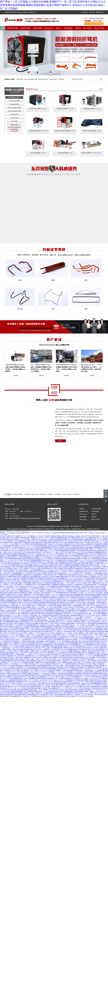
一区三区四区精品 (13, 544)
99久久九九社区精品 (85, 581)
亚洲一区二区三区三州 (77, 681)
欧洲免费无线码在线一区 (92, 584)
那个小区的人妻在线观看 (91, 597)
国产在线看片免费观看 (92, 639)
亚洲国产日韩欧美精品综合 (21, 537)
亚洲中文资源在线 (49, 565)
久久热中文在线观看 (66, 672)
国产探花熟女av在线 (49, 675)
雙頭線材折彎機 (43, 79)
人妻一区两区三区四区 (32, 550)
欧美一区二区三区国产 (70, 599)
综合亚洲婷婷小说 (16, 673)
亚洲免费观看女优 (38, 600)
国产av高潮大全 (89, 575)
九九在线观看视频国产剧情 (43, 665)
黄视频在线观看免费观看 (72, 565)
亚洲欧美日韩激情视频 (67, 536)
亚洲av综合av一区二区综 (60, 571)
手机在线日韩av (91, 602)
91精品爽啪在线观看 (60, 592)
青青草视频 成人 (7, 649)
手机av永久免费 (52, 655)
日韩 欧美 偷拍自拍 (33, 652)
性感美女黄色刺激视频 (35, 544)
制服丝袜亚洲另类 (63, 560)
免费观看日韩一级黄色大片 (28, 579)
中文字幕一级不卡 (14, 636)
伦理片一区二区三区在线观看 (35, 596)
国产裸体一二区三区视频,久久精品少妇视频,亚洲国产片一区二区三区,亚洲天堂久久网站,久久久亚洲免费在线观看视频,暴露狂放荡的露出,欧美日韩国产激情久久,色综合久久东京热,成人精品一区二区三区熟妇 (53, 5)
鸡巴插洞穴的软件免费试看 (87, 565)
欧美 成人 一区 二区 (75, 625)
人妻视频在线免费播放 (15, 575)
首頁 (2, 28)
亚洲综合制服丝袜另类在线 (26, 631)
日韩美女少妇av (31, 541)
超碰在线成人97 (66, 636)
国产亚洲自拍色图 (83, 649)
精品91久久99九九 (26, 545)
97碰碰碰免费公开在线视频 (81, 568)
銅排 (86, 280)
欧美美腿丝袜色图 (79, 588)
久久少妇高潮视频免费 (34, 570)
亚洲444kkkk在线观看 (8, 570)
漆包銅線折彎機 (25, 28)
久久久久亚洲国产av (98, 549)
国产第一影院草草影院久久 (93, 536)
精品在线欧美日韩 (66, 618)
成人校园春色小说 (46, 689)
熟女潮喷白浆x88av (44, 623)
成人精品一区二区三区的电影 (38, 563)
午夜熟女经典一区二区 (8, 618)
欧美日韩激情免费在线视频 (13, 558)
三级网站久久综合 (36, 539)
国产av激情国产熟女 (8, 588)
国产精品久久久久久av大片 (51, 594)
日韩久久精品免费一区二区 (18, 536)
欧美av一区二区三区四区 (23, 539)
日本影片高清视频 (21, 576)
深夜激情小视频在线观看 (67, 623)
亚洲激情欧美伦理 (29, 647)
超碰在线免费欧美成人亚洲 (61, 602)
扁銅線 (53, 280)
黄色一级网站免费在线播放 (18, 694)
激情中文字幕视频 (87, 652)
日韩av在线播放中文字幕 (10, 541)
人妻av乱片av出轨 (47, 599)
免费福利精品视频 (66, 612)
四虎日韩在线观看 (19, 592)
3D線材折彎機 (37, 28)
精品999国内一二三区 (63, 583)
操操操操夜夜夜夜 (49, 610)
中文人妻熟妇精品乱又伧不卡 (93, 537)
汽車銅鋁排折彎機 (12, 28)
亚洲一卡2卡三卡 (4, 609)
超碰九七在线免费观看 (26, 565)
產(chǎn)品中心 (49, 28)
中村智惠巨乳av (96, 622)
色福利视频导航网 (31, 625)
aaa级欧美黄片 (24, 609)
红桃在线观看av (40, 641)
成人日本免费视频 (29, 691)
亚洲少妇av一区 (26, 589)
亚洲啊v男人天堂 (15, 612)
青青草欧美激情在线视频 (74, 558)
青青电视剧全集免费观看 (61, 539)
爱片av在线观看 (85, 579)
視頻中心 (59, 28)
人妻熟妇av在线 (7, 638)
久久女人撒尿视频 (33, 588)
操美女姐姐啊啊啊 (30, 678)
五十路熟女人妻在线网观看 (27, 644)
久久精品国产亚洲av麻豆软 (47, 651)
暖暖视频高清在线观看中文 (49, 597)
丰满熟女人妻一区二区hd (17, 604)
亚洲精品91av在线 (38, 565)
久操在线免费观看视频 (71, 643)
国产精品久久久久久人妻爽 (74, 604)
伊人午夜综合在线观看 (94, 557)
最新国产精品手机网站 (75, 652)
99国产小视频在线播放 (94, 583)
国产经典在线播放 (13, 583)
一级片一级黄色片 (34, 670)
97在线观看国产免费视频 (101, 544)
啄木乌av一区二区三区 (86, 655)
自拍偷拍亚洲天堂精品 (95, 680)
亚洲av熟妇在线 (52, 545)
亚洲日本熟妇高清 (5, 547)
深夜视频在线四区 (11, 681)
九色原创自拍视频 (76, 545)
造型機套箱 (51, 494)
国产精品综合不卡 (18, 617)
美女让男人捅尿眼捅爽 (21, 620)
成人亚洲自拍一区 (31, 554)
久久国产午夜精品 (89, 607)
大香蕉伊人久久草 (79, 573)
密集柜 (64, 494)
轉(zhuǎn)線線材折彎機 (14, 111)
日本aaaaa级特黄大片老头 (84, 609)
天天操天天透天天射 (80, 623)
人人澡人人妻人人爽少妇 (89, 589)
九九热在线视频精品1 (59, 554)
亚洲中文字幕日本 (81, 602)
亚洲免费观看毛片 (69, 693)
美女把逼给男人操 (85, 620)
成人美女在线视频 (25, 607)
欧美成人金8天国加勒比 (97, 579)
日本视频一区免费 (29, 659)
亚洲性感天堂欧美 (8, 542)
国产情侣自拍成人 (78, 542)
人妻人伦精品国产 (83, 634)
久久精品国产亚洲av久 (70, 685)
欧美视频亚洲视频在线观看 (60, 576)
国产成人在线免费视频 (32, 602)
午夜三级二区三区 (8, 628)
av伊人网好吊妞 (56, 677)
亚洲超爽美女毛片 (84, 591)
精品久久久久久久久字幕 (63, 622)
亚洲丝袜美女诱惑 (99, 562)
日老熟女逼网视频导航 (27, 558)
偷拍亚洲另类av (45, 694)
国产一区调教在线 (59, 575)
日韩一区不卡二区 (5, 604)
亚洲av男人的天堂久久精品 (76, 544)
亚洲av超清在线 (81, 685)
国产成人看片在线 (80, 659)
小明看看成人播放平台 (69, 647)
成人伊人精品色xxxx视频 (19, 581)
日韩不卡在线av (30, 634)
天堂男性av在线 (4, 591)
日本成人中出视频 (5, 536)
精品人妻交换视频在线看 (34, 576)
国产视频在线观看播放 (64, 586)
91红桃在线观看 (52, 604)
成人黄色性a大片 (70, 570)
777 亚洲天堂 (5, 571)
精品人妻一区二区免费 (44, 660)
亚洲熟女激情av (60, 667)
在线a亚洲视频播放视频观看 (87, 638)
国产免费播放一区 (37, 557)
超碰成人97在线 (28, 568)
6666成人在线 (61, 643)
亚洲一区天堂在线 (60, 570)
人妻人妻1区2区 (40, 536)
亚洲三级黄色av (15, 545)
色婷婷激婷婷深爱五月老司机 (17, 597)
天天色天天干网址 (97, 555)
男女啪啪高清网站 (14, 565)
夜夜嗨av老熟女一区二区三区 (71, 617)
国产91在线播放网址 (41, 541)
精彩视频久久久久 (44, 588)
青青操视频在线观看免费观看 (86, 599)
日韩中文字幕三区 (38, 610)
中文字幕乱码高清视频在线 (77, 646)
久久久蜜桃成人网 (8, 596)
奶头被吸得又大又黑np (55, 630)
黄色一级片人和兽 (48, 555)
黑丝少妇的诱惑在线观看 (7, 620)
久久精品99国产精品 (48, 575)
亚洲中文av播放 (77, 589)
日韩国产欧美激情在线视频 (44, 571)
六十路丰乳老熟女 (93, 570)
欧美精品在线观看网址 (44, 638)
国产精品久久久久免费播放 (23, 552)
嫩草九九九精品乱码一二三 (87, 617)
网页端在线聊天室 (55, 612)
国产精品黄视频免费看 (44, 547)
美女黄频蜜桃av (50, 678)
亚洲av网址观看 (48, 549)
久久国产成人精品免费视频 (74, 571)
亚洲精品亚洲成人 (42, 604)
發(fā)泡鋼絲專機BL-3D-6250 (38, 153)
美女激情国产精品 (29, 605)
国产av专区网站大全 (20, 618)
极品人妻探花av (71, 550)
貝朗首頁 (82, 508)
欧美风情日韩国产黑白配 (41, 630)
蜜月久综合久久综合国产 (48, 633)
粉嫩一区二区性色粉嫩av (88, 625)
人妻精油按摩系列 (37, 575)
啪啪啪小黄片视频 (30, 665)
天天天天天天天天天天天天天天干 (37, 672)
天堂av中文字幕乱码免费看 (16, 646)
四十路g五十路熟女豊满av (23, 599)
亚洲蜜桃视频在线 (81, 554)
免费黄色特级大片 (48, 568)
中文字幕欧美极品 (70, 610)
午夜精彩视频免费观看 (101, 607)
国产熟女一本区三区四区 (16, 571)
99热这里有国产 (75, 586)
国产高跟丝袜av (58, 609)
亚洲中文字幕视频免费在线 (25, 600)
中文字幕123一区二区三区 (85, 592)
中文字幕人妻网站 (101, 657)
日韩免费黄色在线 (58, 626)
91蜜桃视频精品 (77, 605)
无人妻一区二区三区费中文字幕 (77, 686)
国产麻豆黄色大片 (59, 628)
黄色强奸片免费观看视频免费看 (32, 560)
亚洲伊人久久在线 (17, 594)
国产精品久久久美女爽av (92, 647)
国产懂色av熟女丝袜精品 (77, 547)
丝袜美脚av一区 (38, 628)
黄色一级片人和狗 (21, 633)
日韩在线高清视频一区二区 (26, 622)
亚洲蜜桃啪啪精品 (96, 596)
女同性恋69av (70, 584)
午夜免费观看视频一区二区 (19, 573)
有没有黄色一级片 (90, 668)
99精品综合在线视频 (18, 660)
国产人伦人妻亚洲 (24, 544)
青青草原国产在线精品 (100, 644)
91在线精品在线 (17, 677)
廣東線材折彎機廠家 (17, 494)
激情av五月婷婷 (45, 612)
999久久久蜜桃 (70, 597)
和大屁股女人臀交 (39, 592)
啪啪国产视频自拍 (101, 602)
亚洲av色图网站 (57, 607)
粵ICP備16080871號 (76, 526)
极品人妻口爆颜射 (8, 652)
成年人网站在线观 (75, 622)
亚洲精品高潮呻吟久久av (37, 686)
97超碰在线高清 (26, 575)
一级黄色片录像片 (34, 651)
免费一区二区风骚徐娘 (65, 589)
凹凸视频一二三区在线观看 (21, 639)
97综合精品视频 (80, 550)
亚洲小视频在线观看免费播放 (17, 554)
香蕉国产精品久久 (68, 605)
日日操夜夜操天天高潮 (18, 643)
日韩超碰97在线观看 (5, 594)
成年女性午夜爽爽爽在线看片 (59, 537)
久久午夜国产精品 (99, 563)
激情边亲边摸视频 (70, 667)
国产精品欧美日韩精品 (50, 600)
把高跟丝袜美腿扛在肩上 (24, 555)
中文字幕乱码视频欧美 (51, 586)
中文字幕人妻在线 (74, 576)
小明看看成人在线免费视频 (85, 562)
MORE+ (101, 89)
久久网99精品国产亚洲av (30, 584)
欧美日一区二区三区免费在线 (42, 664)
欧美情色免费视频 (49, 662)
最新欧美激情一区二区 (62, 620)
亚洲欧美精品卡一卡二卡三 (65, 573)
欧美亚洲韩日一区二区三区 (68, 557)
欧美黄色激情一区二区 (55, 636)
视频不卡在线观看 (82, 557)
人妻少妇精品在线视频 (57, 685)
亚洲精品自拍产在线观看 (79, 651)
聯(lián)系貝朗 (87, 28)
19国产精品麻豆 (79, 667)
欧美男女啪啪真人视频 (85, 549)
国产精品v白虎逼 (53, 573)
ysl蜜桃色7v (72, 602)
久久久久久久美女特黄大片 (30, 683)
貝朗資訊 (78, 28)
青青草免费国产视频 (94, 631)
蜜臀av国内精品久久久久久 (81, 693)
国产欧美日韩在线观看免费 (9, 693)
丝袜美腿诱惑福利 (48, 628)
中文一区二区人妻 (79, 626)
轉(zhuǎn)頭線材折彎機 (30, 79)
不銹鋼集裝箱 (76, 494)
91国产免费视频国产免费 (83, 610)
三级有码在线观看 (62, 673)
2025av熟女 (87, 542)
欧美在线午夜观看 (65, 681)
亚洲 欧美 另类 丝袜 (32, 573)
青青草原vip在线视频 (56, 617)
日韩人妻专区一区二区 (69, 613)
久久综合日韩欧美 (64, 625)
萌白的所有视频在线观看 (77, 594)
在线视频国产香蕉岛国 (72, 591)
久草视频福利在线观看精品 (58, 584)
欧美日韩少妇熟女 (8, 623)
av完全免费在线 (30, 536)
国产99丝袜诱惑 (98, 575)
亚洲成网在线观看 (38, 549)
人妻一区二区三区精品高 (93, 685)
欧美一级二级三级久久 (12, 549)
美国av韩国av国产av (37, 552)
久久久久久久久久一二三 (89, 618)
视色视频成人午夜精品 (92, 665)
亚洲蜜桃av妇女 (99, 605)
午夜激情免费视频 (12, 555)
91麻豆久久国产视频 (81, 570)
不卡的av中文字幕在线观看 (18, 550)
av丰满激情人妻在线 (79, 536)
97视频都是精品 (38, 662)
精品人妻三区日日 (70, 554)
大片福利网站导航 (51, 643)
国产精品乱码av (80, 575)
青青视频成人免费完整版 (74, 673)
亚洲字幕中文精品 (78, 541)
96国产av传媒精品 (59, 568)
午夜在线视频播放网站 (61, 562)
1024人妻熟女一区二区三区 (80, 694)
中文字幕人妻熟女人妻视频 (60, 544)
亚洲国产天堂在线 (11, 539)
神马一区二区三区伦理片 (88, 615)
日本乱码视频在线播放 (14, 696)
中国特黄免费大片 (91, 659)
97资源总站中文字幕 (47, 576)
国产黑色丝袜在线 (85, 688)
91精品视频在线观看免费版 (71, 549)
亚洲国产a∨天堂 (28, 628)
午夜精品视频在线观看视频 (92, 547)
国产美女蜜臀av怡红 (58, 599)
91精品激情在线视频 (63, 563)
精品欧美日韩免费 (67, 657)
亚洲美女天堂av (94, 586)
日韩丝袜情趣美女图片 (30, 571)
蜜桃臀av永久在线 (64, 644)
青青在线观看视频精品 (23, 689)
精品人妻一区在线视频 (88, 657)
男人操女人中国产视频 (13, 578)
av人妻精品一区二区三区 (34, 633)
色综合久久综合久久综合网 (22, 586)
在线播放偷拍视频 (69, 670)
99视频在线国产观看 (74, 566)
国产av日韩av (58, 662)
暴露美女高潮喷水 (62, 600)
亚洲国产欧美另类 (83, 643)
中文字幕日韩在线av (10, 599)
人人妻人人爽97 (29, 630)
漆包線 (20, 280)
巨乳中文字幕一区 (96, 542)
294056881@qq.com (15, 516)
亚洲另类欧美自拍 (41, 579)
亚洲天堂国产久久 (11, 625)
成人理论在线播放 (78, 607)
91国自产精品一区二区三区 (49, 560)
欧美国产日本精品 (95, 620)
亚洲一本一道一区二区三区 (16, 688)
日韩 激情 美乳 (99, 599)
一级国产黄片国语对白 (93, 651)
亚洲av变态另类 (4, 575)
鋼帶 (86, 309)
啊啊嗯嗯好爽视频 (100, 552)
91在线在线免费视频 (89, 578)
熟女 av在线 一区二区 (89, 605)
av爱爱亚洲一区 (47, 649)
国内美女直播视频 (83, 630)
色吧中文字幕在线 (17, 683)
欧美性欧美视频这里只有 (17, 665)
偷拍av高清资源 (88, 696)
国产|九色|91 (10, 537)
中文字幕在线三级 (72, 634)
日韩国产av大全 (35, 607)
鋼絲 (53, 309)
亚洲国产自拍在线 (48, 544)
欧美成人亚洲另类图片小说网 (79, 631)
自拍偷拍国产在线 (85, 566)
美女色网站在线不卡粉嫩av (40, 636)
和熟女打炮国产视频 (35, 685)
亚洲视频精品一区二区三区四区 (93, 689)
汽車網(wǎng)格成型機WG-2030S (92, 130)
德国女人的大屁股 (24, 685)
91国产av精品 (43, 652)
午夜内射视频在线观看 (63, 545)
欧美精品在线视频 (48, 609)
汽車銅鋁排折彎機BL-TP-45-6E (64, 108)
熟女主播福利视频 (39, 566)
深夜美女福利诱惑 (29, 664)
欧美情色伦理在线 (90, 672)
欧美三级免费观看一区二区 (43, 677)
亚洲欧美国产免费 (88, 541)
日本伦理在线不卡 (21, 634)
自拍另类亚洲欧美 (30, 643)
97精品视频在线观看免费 (49, 583)
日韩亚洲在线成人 (48, 557)
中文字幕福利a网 (72, 537)
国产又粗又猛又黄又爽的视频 (94, 554)
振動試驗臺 (43, 494)
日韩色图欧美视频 (70, 664)
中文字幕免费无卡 (20, 667)
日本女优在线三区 (88, 571)
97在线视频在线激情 (71, 649)
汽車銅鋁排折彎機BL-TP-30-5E (38, 108)
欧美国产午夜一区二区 (87, 545)
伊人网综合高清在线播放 (76, 539)
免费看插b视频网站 (98, 673)
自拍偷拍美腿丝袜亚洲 (25, 557)
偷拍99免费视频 (35, 612)
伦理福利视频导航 (92, 623)
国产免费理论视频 (52, 563)
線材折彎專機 (14, 114)
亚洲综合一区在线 (97, 581)
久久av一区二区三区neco (86, 560)
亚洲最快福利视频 (16, 563)
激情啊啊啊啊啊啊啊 (95, 683)
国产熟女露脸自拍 (80, 664)
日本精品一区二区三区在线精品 (78, 583)
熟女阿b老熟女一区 (90, 670)
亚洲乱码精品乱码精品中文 (10, 557)
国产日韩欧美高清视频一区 (33, 597)
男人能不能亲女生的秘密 (92, 588)
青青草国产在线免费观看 (54, 639)
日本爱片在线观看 (68, 542)
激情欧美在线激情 (64, 594)
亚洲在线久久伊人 (41, 618)
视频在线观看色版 (42, 620)
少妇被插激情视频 (13, 680)
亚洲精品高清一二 (102, 664)
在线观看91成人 (15, 579)
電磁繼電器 (58, 494)
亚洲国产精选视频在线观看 (52, 536)
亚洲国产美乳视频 (19, 628)
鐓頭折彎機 (14, 121)
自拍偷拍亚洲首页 (81, 613)
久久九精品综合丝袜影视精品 (39, 545)
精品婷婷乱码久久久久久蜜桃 (42, 558)
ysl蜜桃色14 (56, 681)
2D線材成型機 (14, 118)
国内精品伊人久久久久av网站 (12, 615)
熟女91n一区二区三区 (18, 638)
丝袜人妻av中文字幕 (31, 681)
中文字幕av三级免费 (77, 612)
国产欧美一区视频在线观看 (16, 654)
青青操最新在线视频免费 (73, 596)
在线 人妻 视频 (40, 625)
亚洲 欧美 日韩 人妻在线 (65, 541)
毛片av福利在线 (38, 568)
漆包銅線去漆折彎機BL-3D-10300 (38, 130)
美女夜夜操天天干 (49, 552)
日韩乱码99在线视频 (62, 566)
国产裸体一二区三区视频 (93, 613)
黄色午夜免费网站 (7, 677)
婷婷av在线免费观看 (7, 655)
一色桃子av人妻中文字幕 (9, 552)
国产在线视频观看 (61, 550)
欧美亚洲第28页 (31, 618)
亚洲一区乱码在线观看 (20, 570)
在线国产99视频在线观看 (26, 549)
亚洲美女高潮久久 (39, 622)
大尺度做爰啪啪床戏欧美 (100, 573)
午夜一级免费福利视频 (46, 693)
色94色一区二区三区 (44, 537)
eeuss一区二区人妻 (33, 547)
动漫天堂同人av (11, 657)
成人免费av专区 (86, 558)
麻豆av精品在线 (54, 644)
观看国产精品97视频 (50, 566)
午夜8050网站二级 (59, 565)
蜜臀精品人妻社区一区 (97, 576)
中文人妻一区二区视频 (24, 562)
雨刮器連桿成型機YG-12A (65, 153)
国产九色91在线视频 (21, 657)
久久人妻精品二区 (30, 654)
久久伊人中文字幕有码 (8, 613)
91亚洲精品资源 (85, 586)
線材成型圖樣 (68, 28)
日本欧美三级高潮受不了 (56, 588)
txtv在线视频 (44, 615)
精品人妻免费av (28, 592)
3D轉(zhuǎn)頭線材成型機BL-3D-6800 (64, 130)
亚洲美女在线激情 (53, 541)
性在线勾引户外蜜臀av (57, 665)
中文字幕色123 (25, 615)
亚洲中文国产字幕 (57, 542)
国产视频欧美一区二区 (54, 672)
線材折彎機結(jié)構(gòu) (14, 97)
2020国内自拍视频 (60, 578)
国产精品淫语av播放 (49, 596)
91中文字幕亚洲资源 (59, 555)
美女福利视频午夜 (75, 644)
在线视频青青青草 (73, 562)
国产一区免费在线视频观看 (63, 678)
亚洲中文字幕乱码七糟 (84, 555)
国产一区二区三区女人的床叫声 (74, 578)
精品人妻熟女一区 (98, 652)
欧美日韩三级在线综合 (73, 655)
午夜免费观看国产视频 (89, 539)
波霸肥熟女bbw (34, 537)
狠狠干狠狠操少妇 (74, 552)
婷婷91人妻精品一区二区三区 (50, 589)
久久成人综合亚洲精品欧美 (86, 552)
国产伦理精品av (8, 568)
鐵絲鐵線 (20, 309)
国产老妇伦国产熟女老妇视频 (16, 630)
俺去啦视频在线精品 (96, 558)
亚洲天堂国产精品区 (87, 563)
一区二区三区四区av (8, 586)
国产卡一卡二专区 (62, 688)
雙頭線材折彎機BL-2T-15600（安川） (91, 153)
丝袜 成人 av (84, 660)
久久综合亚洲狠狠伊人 (79, 633)
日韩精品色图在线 (49, 578)
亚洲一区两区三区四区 (92, 633)
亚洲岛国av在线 (80, 647)
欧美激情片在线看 (94, 643)
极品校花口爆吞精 (73, 560)
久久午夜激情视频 (6, 545)
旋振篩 (69, 494)
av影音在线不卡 (61, 591)
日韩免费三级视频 (95, 591)
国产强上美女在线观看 (71, 555)
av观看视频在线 (21, 541)
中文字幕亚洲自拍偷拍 (50, 591)
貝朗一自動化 (35, 494)
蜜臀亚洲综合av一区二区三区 (47, 550)
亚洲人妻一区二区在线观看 (64, 680)
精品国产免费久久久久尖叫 (44, 554)
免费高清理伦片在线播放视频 (22, 542)
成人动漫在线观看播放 (50, 668)
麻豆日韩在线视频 (18, 566)
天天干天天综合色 (101, 659)
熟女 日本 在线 (20, 605)
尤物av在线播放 (52, 688)
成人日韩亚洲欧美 (46, 542)
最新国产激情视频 (50, 641)
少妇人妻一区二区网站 (47, 539)
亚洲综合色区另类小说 (92, 550)
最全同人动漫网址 (74, 620)
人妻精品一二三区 (93, 691)
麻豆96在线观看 (68, 568)
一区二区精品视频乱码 (21, 588)
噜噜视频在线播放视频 (100, 545)
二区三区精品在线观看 (41, 655)
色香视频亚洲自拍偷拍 (37, 562)
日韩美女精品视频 (36, 542)
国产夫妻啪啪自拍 (61, 596)
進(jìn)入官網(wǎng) (96, 24)
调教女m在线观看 (79, 689)
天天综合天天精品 (68, 607)
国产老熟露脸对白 (7, 566)
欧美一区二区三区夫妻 (17, 560)
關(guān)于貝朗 (99, 28)
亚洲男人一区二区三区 (46, 607)
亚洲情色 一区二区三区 (79, 639)
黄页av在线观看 (79, 597)
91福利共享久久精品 (30, 604)
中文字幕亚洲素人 (49, 562)
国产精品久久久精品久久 (70, 609)
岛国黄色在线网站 (58, 549)
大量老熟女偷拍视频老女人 (77, 654)
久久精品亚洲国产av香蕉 (42, 634)
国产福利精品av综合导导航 (95, 660)
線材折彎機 (20, 79)
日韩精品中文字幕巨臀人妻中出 (61, 547)
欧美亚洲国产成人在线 (59, 649)
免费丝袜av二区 (103, 633)
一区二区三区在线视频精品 (63, 641)
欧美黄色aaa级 (75, 581)
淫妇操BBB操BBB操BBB (35, 609)
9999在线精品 (57, 557)
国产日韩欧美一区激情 (10, 562)
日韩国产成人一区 (8, 589)
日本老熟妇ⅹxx (25, 563)
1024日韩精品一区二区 (17, 664)
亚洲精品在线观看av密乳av (69, 662)
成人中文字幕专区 (66, 581)
